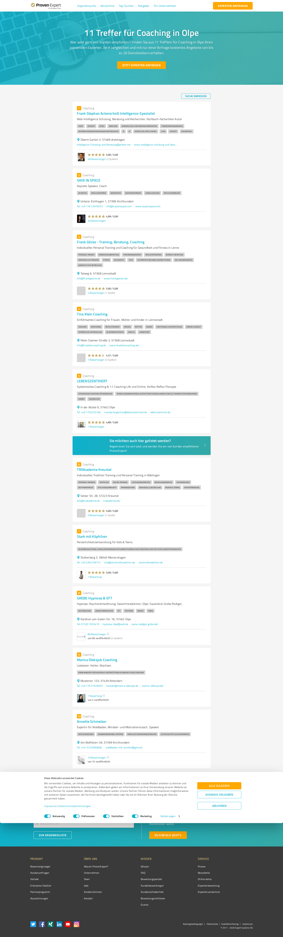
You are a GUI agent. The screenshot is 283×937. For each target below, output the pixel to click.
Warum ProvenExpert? (89, 866)
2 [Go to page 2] (202, 776)
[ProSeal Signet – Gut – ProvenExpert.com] (239, 873)
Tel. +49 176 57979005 (90, 685)
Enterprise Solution (40, 885)
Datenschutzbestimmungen (75, 920)
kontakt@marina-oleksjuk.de (122, 685)
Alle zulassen (219, 900)
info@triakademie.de (88, 500)
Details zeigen (167, 930)
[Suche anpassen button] (196, 96)
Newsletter (184, 872)
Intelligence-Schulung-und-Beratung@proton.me (104, 144)
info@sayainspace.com (119, 206)
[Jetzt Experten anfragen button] (141, 65)
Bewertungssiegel (40, 866)
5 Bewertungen (96, 515)
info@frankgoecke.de (88, 278)
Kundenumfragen (39, 872)
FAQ (129, 872)
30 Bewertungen (97, 220)
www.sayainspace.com (148, 206)
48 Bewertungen (97, 159)
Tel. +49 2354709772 (89, 562)
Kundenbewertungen (138, 885)
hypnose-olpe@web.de (115, 624)
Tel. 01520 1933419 (88, 624)
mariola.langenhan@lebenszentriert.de (125, 412)
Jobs (79, 885)
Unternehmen (85, 872)
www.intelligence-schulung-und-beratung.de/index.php (155, 144)
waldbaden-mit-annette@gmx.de (124, 747)
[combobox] (84, 812)
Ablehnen (219, 920)
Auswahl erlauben (219, 909)
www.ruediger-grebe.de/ (145, 624)
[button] (86, 6)
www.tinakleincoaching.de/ (124, 345)
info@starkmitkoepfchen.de (119, 562)
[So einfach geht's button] (168, 835)
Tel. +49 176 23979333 (90, 206)
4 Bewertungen (96, 292)
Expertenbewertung (188, 885)
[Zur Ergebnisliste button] (53, 835)
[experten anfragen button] (233, 6)
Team (80, 879)
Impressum (50, 920)
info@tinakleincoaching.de (91, 345)
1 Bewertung (95, 577)
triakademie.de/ (111, 500)
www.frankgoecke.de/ (116, 278)
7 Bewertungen (96, 359)
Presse (181, 866)
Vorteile (34, 879)
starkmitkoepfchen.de (151, 562)
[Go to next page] (209, 776)
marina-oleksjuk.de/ (153, 685)
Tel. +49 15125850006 (89, 747)
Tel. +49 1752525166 (89, 412)
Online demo (184, 879)
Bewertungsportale (137, 879)
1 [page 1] (195, 776)
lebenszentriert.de (160, 412)
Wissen (131, 866)
